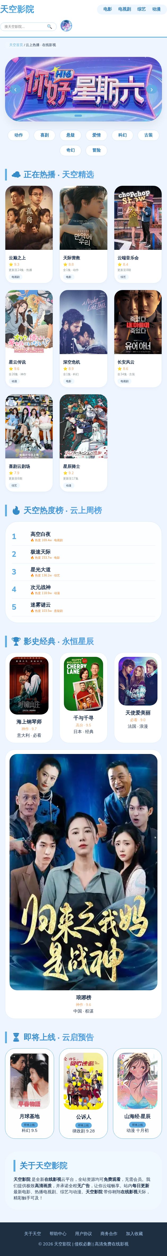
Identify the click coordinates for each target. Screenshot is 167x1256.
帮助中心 (58, 1234)
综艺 (141, 9)
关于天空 (32, 1234)
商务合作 (108, 1234)
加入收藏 (134, 1234)
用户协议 (83, 1234)
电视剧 (124, 9)
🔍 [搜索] (49, 26)
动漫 (156, 9)
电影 (107, 9)
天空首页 (16, 45)
